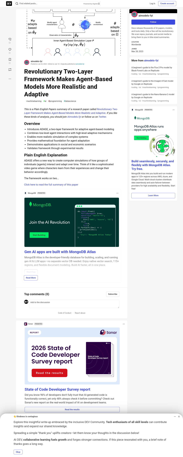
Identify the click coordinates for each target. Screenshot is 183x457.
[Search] (16, 3)
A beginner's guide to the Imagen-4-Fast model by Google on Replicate (153, 84)
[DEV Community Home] (9, 3)
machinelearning (33, 101)
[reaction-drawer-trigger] (10, 41)
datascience (70, 101)
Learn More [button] (153, 195)
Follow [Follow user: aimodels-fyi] (153, 22)
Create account (167, 3)
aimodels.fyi (80, 64)
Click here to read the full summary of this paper (51, 184)
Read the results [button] (72, 409)
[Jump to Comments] (10, 51)
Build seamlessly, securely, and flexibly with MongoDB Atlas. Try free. (152, 165)
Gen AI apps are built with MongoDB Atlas (60, 252)
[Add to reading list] (10, 61)
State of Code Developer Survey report (57, 389)
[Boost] (10, 69)
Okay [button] (18, 452)
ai (44, 101)
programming (55, 101)
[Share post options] (9, 78)
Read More (31, 278)
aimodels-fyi (36, 61)
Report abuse (80, 313)
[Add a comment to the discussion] (74, 304)
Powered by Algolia (91, 4)
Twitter (102, 116)
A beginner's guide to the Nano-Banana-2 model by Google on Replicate (153, 97)
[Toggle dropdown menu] (117, 193)
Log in (152, 3)
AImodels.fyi (74, 116)
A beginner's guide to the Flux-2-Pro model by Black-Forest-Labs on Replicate (153, 70)
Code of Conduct (64, 313)
